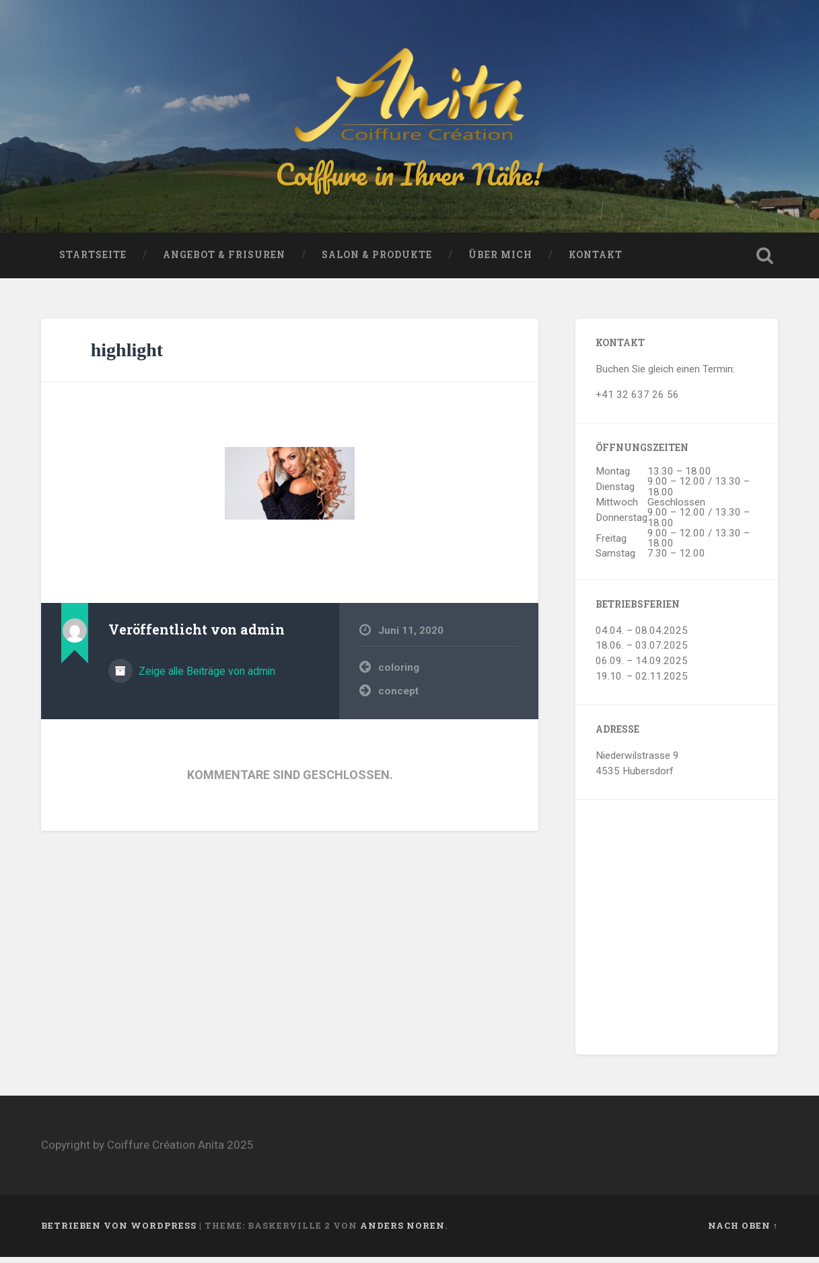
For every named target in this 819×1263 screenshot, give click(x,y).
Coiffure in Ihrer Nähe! (409, 177)
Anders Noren (402, 1231)
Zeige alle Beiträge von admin (205, 677)
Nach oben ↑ (743, 1231)
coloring (398, 673)
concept (398, 697)
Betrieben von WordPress (119, 1231)
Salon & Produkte (377, 261)
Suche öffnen (764, 261)
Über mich (500, 261)
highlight (127, 355)
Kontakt (595, 261)
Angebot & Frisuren (224, 261)
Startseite (93, 261)
